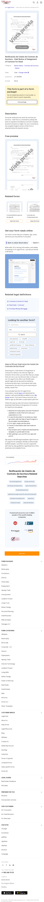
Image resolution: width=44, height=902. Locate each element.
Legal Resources (6, 729)
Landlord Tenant (6, 599)
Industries (4, 754)
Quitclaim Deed (13, 348)
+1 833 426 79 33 (7, 872)
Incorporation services (8, 800)
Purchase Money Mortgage (18, 309)
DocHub (4, 850)
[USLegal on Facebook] (6, 865)
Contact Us (5, 741)
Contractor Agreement (15, 354)
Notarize (4, 796)
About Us (4, 720)
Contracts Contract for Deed (18, 301)
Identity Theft (5, 590)
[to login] (37, 2)
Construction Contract (14, 351)
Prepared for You (21, 792)
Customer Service (21, 713)
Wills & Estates (6, 620)
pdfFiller (4, 837)
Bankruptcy (5, 569)
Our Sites (21, 825)
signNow (4, 841)
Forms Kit (4, 771)
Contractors (5, 573)
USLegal (4, 829)
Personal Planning (7, 611)
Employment (5, 586)
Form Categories (21, 631)
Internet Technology (8, 664)
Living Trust (12, 342)
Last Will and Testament (15, 345)
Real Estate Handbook (8, 781)
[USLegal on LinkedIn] (9, 865)
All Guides (4, 785)
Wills (2, 693)
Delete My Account (7, 746)
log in (20, 393)
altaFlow (4, 845)
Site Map (4, 750)
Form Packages (21, 561)
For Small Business (7, 814)
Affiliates (4, 737)
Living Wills (5, 672)
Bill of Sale (4, 643)
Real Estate (5, 685)
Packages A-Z (5, 624)
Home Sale (21, 342)
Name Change (6, 607)
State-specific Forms (8, 767)
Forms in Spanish (7, 758)
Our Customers (21, 806)
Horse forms (24, 348)
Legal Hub (4, 716)
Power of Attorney (29, 345)
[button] (41, 2)
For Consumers (6, 810)
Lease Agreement (13, 339)
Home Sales (5, 582)
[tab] (17, 243)
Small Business (6, 616)
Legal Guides (21, 778)
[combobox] (22, 325)
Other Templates (7, 706)
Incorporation (6, 594)
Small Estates (5, 689)
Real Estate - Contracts (16, 305)
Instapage (4, 854)
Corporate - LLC (6, 647)
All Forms (4, 698)
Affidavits (4, 634)
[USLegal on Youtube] (13, 865)
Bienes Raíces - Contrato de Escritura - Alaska (26, 67)
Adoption (4, 565)
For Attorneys (5, 818)
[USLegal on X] (2, 865)
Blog (2, 733)
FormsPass (5, 833)
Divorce (3, 578)
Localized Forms (6, 763)
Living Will (24, 339)
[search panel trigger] (33, 2)
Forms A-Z (4, 702)
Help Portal (5, 725)
